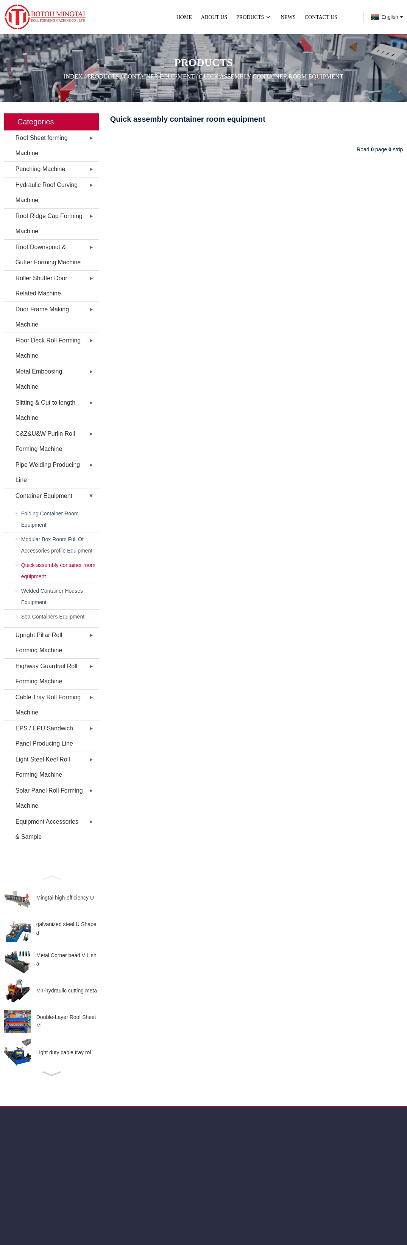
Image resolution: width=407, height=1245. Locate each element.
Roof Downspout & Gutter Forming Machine (48, 254)
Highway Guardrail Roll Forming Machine (47, 674)
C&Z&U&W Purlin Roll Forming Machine (45, 441)
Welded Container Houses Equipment (52, 596)
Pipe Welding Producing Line (48, 472)
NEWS (288, 17)
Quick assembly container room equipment (271, 76)
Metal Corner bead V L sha (66, 959)
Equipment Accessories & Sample (47, 829)
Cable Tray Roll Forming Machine (48, 705)
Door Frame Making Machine (42, 317)
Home (184, 17)
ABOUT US (214, 17)
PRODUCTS (253, 17)
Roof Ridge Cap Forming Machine (49, 223)
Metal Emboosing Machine (39, 379)
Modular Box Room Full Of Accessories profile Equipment (56, 545)
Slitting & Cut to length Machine (45, 410)
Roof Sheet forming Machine (42, 145)
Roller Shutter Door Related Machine (41, 286)
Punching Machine (40, 169)
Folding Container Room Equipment (50, 519)
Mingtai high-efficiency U (65, 898)
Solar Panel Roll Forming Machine (49, 798)
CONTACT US (321, 17)
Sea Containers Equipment (52, 617)
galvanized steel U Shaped (66, 928)
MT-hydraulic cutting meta (66, 991)
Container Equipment (158, 76)
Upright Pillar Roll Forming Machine (39, 642)
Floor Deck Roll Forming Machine (48, 348)
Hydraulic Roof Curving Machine (47, 192)
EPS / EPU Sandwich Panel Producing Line (44, 736)
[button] (51, 877)
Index (73, 76)
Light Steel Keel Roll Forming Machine (43, 767)
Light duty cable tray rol (63, 1052)
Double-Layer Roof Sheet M (66, 1021)
